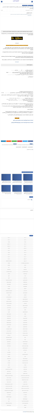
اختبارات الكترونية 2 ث (25, 271)
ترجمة (25, 339)
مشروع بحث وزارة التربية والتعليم (9, 390)
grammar (9, 265)
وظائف (25, 407)
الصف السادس (30, 5)
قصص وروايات (9, 358)
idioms (25, 267)
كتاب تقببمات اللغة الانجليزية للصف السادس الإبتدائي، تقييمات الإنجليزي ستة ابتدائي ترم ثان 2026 (6, 182)
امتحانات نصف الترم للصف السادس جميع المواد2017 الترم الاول (22, 122)
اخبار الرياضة (8, 269)
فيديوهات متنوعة (25, 358)
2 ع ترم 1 (9, 248)
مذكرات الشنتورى (9, 373)
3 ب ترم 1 (9, 250)
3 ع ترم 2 (9, 252)
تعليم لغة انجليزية (25, 341)
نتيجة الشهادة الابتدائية (9, 403)
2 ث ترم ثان (25, 248)
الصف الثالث (8, 299)
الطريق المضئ (16, 1)
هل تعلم (25, 405)
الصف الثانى (25, 303)
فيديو (25, 356)
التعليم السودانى (25, 284)
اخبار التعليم (25, 269)
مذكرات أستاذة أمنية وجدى (9, 369)
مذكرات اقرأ (25, 371)
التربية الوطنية (25, 282)
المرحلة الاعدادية (9, 324)
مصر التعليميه (25, 392)
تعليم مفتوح (8, 341)
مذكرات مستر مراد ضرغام (25, 390)
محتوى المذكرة (29, 15)
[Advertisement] (17, 23)
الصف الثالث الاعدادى (25, 301)
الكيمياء (25, 316)
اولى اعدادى (8, 335)
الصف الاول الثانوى (25, 299)
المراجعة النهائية (9, 322)
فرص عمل (9, 354)
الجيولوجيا (9, 288)
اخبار (8, 267)
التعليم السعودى (9, 282)
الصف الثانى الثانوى (25, 305)
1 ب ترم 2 (9, 237)
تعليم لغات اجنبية (9, 339)
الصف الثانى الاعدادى (8, 303)
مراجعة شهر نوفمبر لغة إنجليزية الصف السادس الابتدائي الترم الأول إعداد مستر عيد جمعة (6, 193)
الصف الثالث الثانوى (8, 301)
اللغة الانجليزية (25, 318)
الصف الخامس (9, 305)
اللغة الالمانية (9, 316)
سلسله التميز (25, 350)
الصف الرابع (25, 307)
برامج (25, 337)
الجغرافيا (25, 288)
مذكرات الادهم (9, 371)
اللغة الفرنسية (9, 320)
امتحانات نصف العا (25, 333)
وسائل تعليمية (9, 405)
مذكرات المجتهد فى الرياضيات (9, 375)
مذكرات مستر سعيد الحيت (9, 386)
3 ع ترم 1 (25, 254)
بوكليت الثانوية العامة (9, 337)
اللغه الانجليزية (25, 322)
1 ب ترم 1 (25, 237)
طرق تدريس (8, 352)
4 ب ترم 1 (9, 254)
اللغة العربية (25, 320)
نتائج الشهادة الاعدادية (25, 403)
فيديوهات (9, 356)
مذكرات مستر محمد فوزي (9, 388)
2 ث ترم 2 (25, 246)
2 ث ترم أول (8, 246)
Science (25, 265)
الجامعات (9, 286)
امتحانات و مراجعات (25, 335)
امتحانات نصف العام (8, 333)
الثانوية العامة (9, 284)
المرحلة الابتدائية (25, 5)
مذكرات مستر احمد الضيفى (25, 386)
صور (25, 352)
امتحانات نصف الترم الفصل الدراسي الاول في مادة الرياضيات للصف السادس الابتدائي (20, 14)
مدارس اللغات (25, 369)
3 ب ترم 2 (25, 252)
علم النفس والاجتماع (25, 354)
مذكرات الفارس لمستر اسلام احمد (25, 375)
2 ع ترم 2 (25, 250)
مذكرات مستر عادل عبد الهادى (25, 388)
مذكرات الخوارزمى (25, 373)
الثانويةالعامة (25, 286)
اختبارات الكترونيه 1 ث (9, 271)
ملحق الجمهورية (9, 392)
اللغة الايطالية (9, 318)
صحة (9, 350)
